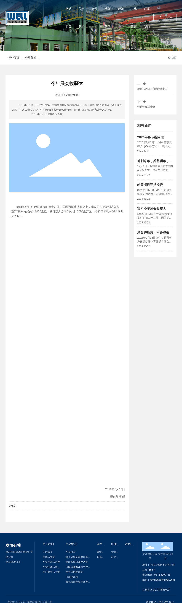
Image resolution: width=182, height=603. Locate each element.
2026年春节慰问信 (150, 137)
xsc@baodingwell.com (162, 579)
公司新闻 (30, 57)
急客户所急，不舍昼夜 (153, 232)
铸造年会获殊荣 (146, 106)
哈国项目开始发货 (150, 185)
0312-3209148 (162, 574)
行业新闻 (14, 57)
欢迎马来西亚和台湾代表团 (152, 88)
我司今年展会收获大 (151, 208)
